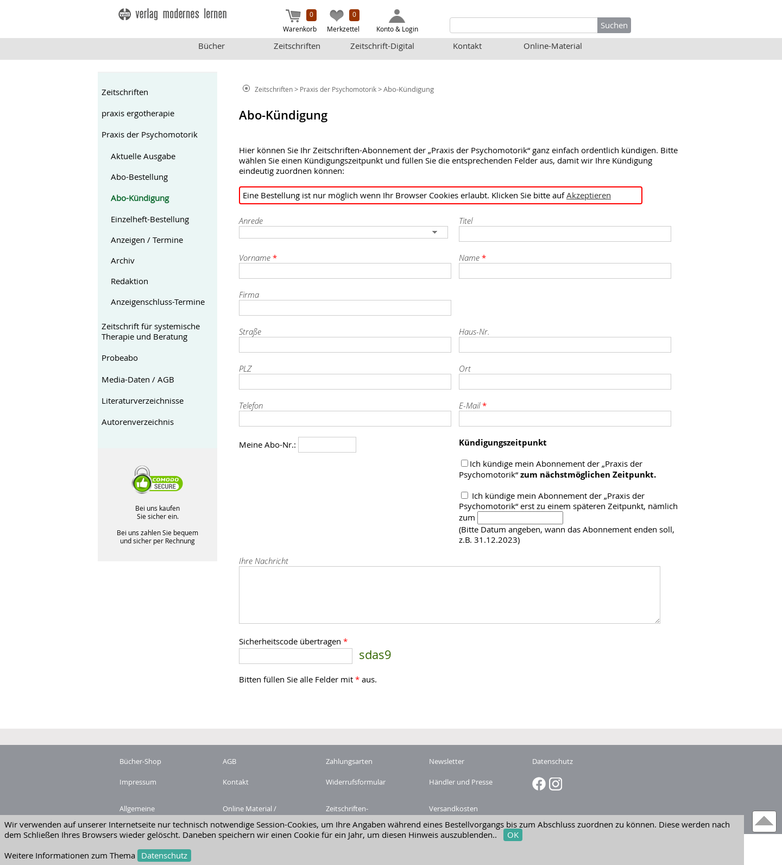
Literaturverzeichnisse (143, 401)
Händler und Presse (461, 782)
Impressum (137, 782)
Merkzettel (343, 21)
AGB (229, 761)
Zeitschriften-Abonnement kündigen (363, 813)
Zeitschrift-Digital (382, 46)
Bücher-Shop (140, 761)
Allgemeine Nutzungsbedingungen (156, 813)
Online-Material (553, 46)
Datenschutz (164, 855)
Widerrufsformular (356, 782)
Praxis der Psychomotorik (150, 134)
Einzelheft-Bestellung (150, 219)
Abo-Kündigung (140, 198)
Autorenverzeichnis (138, 422)
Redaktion (129, 281)
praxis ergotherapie (138, 113)
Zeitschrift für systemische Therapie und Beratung (151, 331)
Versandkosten (453, 808)
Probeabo (120, 358)
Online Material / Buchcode (249, 813)
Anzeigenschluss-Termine (158, 302)
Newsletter (446, 761)
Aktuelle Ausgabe (143, 156)
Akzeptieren (588, 195)
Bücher (211, 46)
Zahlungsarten (349, 761)
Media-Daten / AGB (138, 379)
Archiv (123, 260)
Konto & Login (397, 21)
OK (513, 835)
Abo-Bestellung (139, 177)
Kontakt (467, 46)
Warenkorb (300, 21)
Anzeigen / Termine (147, 240)
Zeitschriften (297, 46)
